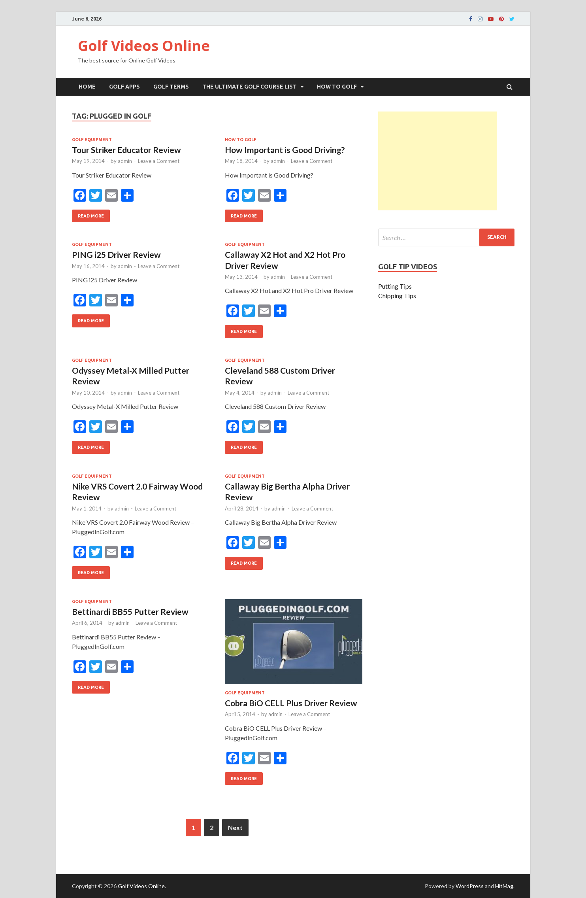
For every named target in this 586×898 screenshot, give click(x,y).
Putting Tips (395, 286)
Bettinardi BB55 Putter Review (130, 611)
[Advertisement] (437, 161)
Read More (88, 214)
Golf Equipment (92, 139)
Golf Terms (171, 86)
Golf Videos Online (144, 45)
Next (235, 827)
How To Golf (337, 86)
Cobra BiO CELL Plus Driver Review (291, 703)
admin (125, 161)
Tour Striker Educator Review (126, 150)
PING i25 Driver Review (116, 254)
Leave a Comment (158, 161)
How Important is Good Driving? (285, 150)
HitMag (504, 886)
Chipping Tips (397, 295)
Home (87, 86)
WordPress (470, 886)
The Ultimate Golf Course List (249, 86)
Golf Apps (124, 86)
